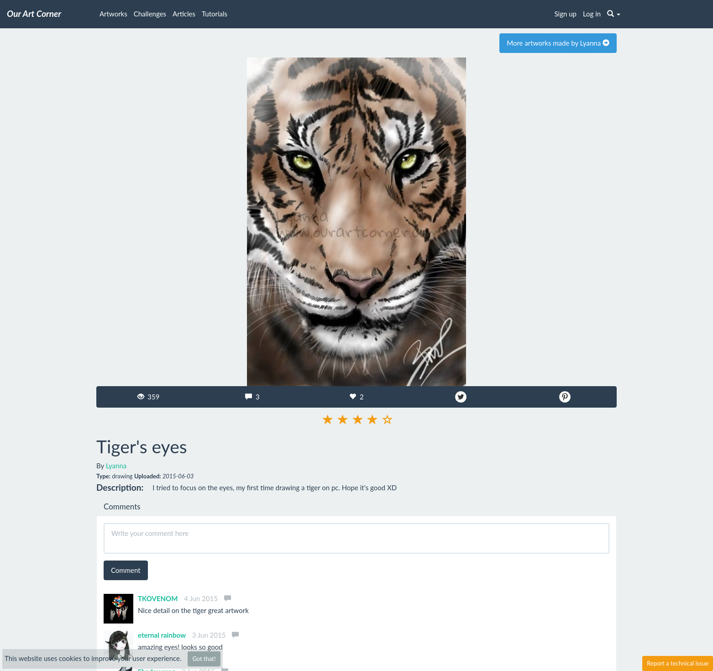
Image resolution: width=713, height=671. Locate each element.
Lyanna (116, 465)
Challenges (150, 14)
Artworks (113, 14)
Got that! (203, 658)
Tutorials (214, 14)
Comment (126, 570)
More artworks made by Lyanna (558, 43)
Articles (184, 14)
